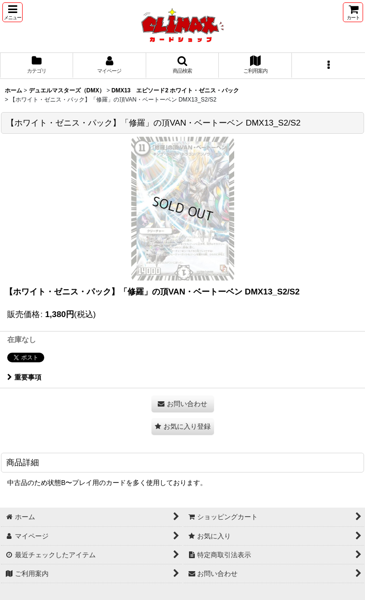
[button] (12, 12)
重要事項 (24, 377)
